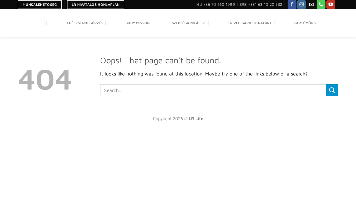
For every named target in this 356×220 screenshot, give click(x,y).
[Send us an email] (311, 4)
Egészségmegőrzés (77, 23)
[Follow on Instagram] (301, 4)
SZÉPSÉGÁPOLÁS (180, 23)
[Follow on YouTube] (330, 4)
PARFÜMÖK (297, 23)
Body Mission (129, 23)
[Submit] (332, 90)
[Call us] (321, 4)
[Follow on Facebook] (292, 4)
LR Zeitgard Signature (242, 23)
